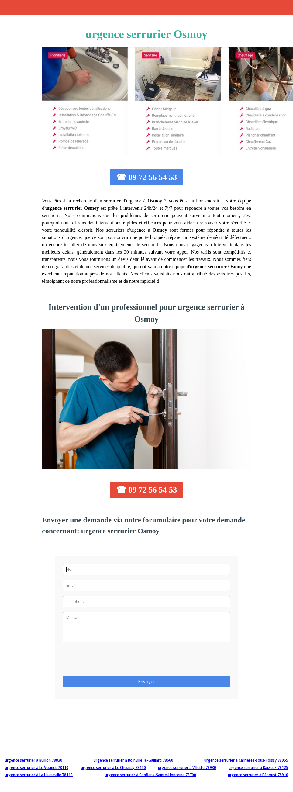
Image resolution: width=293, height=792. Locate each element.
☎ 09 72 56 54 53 (146, 177)
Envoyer (146, 681)
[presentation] (109, 661)
